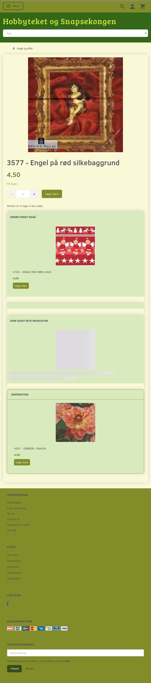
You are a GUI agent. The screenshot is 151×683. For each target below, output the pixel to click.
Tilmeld (14, 668)
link (67, 661)
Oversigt (12, 530)
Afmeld (29, 668)
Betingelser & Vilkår (18, 524)
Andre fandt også (23, 217)
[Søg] (146, 33)
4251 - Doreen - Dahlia (30, 448)
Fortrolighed (14, 502)
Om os (10, 513)
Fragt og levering (16, 508)
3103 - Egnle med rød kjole (32, 272)
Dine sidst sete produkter (29, 321)
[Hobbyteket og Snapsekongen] (59, 21)
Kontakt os (13, 519)
